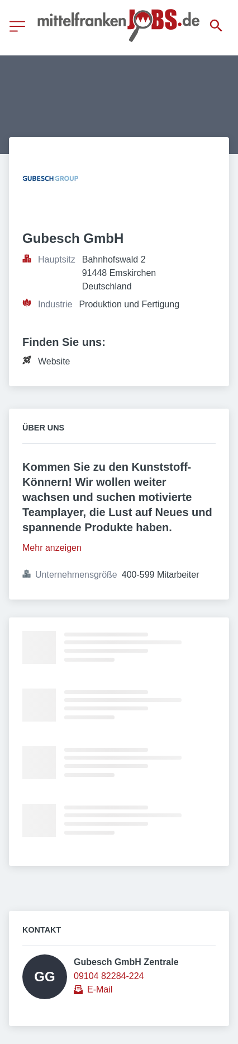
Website (54, 361)
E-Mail (99, 989)
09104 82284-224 (109, 976)
